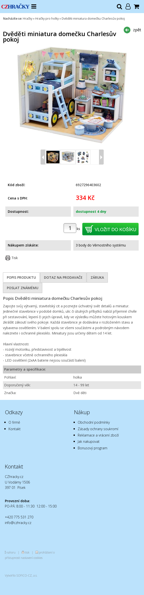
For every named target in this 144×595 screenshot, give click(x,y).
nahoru (11, 552)
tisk (27, 552)
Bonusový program (92, 448)
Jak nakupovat (89, 441)
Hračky (27, 18)
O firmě (14, 422)
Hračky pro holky (47, 18)
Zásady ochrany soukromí (98, 429)
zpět (137, 29)
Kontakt (14, 429)
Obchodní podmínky (94, 422)
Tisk (14, 257)
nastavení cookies (31, 558)
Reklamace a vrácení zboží (98, 435)
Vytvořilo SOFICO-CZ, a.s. (21, 575)
